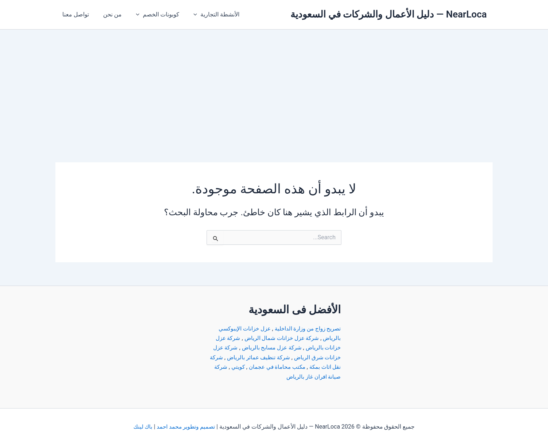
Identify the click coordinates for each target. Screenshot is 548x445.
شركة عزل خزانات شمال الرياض (278, 337)
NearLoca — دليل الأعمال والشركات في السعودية (388, 14)
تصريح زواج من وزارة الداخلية (305, 328)
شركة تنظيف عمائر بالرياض (241, 357)
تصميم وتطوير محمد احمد (186, 426)
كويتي (215, 366)
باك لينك (141, 426)
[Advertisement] (274, 84)
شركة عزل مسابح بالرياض (268, 347)
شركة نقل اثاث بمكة (313, 366)
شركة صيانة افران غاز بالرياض (301, 376)
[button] (188, 14)
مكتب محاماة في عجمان (255, 366)
